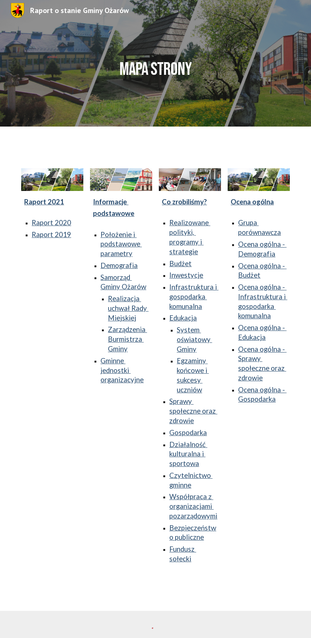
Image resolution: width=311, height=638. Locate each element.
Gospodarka (188, 432)
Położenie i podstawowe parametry (121, 244)
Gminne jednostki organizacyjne (122, 370)
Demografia (119, 265)
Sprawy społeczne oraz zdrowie (193, 411)
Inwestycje (186, 275)
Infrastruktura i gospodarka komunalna (193, 296)
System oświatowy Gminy (194, 339)
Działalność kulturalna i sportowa (188, 454)
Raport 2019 (51, 234)
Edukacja (183, 318)
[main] (155, 63)
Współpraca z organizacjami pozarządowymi (193, 506)
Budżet (180, 263)
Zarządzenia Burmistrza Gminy (127, 339)
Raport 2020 (51, 222)
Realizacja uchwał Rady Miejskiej (128, 308)
